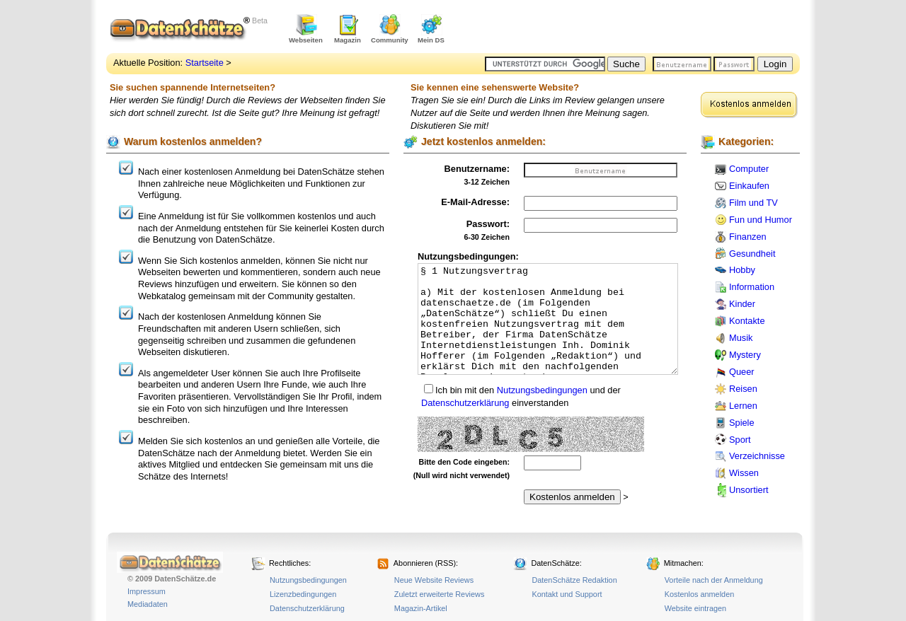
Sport (740, 439)
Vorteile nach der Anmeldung (714, 580)
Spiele (742, 422)
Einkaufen (749, 185)
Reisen (743, 388)
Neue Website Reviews (434, 580)
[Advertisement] (634, 28)
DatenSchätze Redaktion (574, 580)
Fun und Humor (760, 219)
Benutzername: (477, 168)
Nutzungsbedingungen (542, 390)
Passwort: (488, 224)
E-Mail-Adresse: (475, 202)
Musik (740, 337)
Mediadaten (147, 604)
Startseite (204, 62)
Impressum (146, 591)
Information (751, 287)
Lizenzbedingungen (303, 594)
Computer (749, 168)
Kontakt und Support (567, 594)
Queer (742, 371)
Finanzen (748, 236)
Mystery (745, 354)
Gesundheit (752, 253)
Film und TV (753, 202)
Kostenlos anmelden (700, 594)
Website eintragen (695, 608)
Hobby (742, 270)
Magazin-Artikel (420, 608)
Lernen (743, 405)
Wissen (744, 473)
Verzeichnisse (757, 456)
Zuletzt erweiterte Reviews (439, 594)
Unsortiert (748, 489)
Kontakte (747, 320)
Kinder (742, 303)
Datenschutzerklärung (465, 402)
